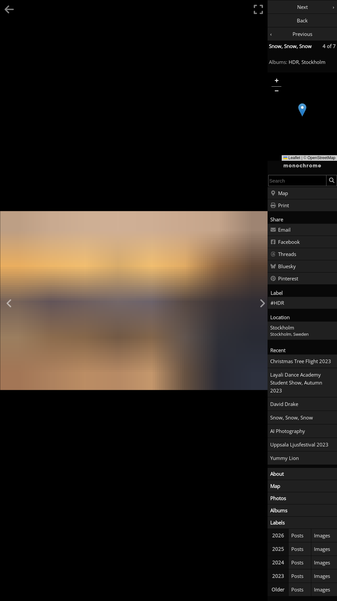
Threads (283, 254)
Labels (277, 522)
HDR (294, 62)
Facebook (285, 242)
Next (302, 7)
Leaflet (291, 158)
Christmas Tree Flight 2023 (300, 361)
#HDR (277, 303)
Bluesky (283, 266)
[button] (302, 110)
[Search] (331, 180)
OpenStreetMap (321, 158)
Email (280, 230)
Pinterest (284, 278)
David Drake (284, 404)
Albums (278, 510)
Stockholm (313, 62)
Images (322, 535)
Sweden (301, 334)
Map (279, 193)
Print (279, 205)
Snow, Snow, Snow (290, 46)
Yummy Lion (284, 458)
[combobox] (297, 180)
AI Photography (287, 431)
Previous (302, 34)
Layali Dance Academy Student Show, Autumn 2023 (296, 382)
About (277, 474)
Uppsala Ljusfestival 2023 (299, 444)
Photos (278, 498)
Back (302, 20)
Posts (297, 535)
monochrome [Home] (302, 166)
